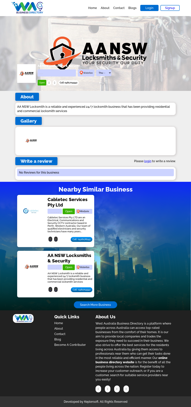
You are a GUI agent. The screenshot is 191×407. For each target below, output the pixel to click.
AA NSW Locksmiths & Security (69, 258)
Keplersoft (91, 401)
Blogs (132, 8)
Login (149, 8)
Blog (57, 339)
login (147, 161)
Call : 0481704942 (81, 289)
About (105, 8)
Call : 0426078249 (81, 239)
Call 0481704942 (68, 82)
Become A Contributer (70, 345)
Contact (119, 8)
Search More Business (95, 305)
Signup (170, 8)
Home (92, 8)
